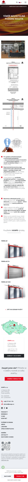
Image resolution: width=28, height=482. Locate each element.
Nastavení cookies (7, 437)
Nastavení (7, 476)
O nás (3, 416)
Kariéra (3, 433)
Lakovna (4, 426)
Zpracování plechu (7, 429)
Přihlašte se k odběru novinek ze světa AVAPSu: (14, 371)
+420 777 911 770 (12, 349)
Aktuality (4, 435)
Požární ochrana (7, 422)
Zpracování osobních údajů (14, 480)
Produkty (4, 412)
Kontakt (4, 418)
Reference (4, 414)
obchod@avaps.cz (12, 351)
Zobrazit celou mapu (14, 356)
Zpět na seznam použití (14, 309)
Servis (3, 424)
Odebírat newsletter (14, 379)
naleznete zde (5, 460)
